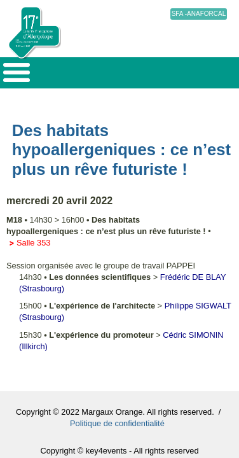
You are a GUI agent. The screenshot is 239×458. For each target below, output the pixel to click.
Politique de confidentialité (117, 423)
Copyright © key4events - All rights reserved (119, 450)
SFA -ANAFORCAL (199, 13)
